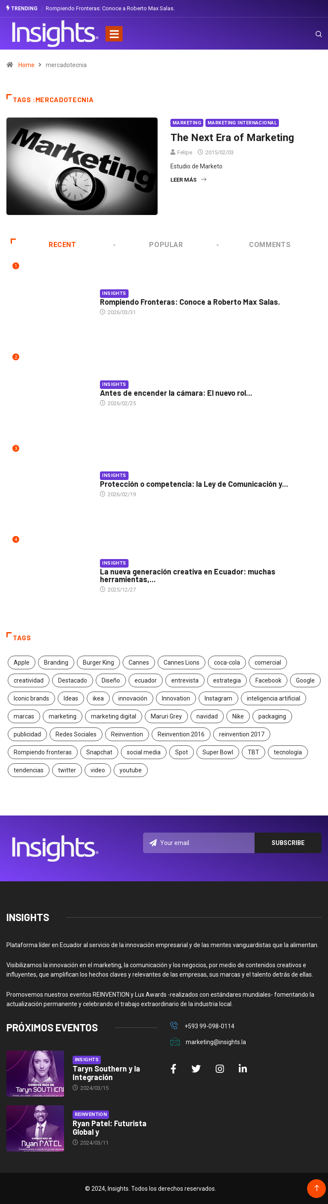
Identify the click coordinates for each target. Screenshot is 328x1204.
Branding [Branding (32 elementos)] (56, 662)
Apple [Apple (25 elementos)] (21, 662)
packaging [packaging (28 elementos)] (272, 716)
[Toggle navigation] (114, 33)
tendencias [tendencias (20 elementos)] (29, 770)
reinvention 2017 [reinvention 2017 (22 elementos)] (241, 734)
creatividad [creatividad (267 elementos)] (29, 680)
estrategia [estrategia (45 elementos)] (227, 680)
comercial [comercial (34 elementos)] (268, 662)
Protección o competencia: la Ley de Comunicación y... (194, 484)
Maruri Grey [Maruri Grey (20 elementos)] (166, 716)
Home (26, 65)
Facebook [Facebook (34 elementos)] (268, 680)
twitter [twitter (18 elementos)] (67, 770)
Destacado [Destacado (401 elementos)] (72, 680)
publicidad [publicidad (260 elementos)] (27, 734)
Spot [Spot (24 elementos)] (181, 752)
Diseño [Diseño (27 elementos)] (111, 680)
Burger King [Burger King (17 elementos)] (98, 662)
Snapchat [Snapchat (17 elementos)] (99, 752)
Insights (114, 293)
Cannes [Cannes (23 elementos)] (139, 662)
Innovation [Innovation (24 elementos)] (176, 698)
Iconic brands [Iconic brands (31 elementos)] (31, 698)
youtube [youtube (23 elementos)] (131, 770)
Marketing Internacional (242, 123)
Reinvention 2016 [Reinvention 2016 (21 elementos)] (181, 734)
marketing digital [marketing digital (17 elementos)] (113, 716)
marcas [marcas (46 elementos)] (24, 716)
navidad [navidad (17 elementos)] (207, 716)
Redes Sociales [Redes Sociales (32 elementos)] (76, 734)
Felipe (184, 152)
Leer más (188, 180)
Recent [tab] (43, 245)
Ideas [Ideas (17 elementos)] (71, 698)
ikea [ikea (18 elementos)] (98, 698)
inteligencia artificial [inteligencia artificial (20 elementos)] (273, 698)
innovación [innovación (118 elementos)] (132, 698)
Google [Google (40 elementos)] (305, 680)
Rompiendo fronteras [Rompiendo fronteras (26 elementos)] (43, 752)
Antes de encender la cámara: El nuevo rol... (176, 392)
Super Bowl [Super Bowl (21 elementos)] (217, 752)
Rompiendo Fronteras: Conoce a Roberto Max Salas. (110, 8)
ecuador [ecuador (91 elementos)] (146, 680)
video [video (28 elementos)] (98, 770)
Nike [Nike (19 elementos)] (238, 716)
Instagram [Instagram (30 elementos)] (218, 698)
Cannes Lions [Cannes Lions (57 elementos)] (181, 662)
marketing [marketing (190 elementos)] (62, 716)
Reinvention (91, 1114)
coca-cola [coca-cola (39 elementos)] (227, 662)
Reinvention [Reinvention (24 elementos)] (127, 734)
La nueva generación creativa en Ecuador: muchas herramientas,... (187, 574)
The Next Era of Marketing (232, 138)
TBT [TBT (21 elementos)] (253, 752)
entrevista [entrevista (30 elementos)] (185, 680)
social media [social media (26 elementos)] (144, 752)
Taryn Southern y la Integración (106, 1073)
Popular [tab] (148, 245)
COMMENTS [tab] (254, 245)
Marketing (187, 123)
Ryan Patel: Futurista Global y (109, 1127)
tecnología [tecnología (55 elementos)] (288, 752)
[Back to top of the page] (316, 1188)
